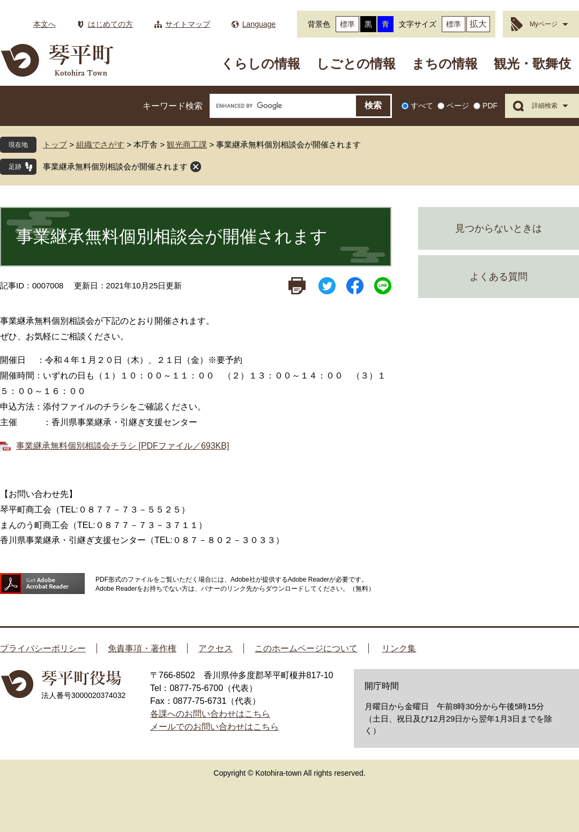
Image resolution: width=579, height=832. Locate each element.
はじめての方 (110, 24)
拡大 (478, 23)
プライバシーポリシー (43, 648)
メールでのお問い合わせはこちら (214, 726)
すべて (422, 105)
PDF (490, 105)
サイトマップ (187, 24)
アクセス (215, 648)
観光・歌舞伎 (532, 63)
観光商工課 (187, 144)
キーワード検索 (173, 105)
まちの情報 (445, 63)
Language (259, 24)
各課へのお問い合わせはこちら (210, 713)
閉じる (195, 166)
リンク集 (399, 648)
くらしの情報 (260, 63)
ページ (458, 105)
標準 (347, 24)
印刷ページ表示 (297, 285)
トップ (55, 144)
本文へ (44, 24)
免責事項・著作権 (142, 648)
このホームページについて (306, 648)
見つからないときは (498, 228)
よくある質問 (499, 276)
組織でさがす (100, 144)
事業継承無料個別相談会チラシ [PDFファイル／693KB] (122, 445)
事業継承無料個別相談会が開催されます (115, 166)
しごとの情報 (356, 63)
